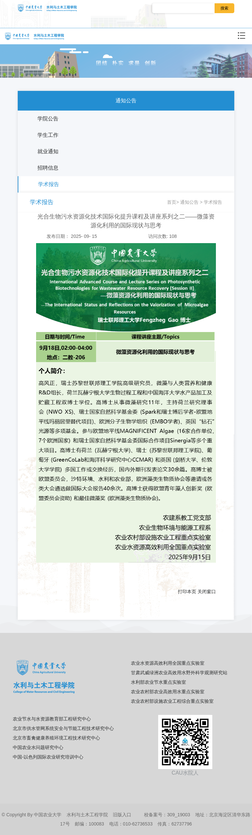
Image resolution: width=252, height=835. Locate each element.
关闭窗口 (207, 591)
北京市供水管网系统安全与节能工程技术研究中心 (63, 728)
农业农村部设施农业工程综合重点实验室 (172, 701)
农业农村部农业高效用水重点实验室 (167, 691)
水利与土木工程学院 (87, 814)
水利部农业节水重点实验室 (158, 682)
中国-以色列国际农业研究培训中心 (48, 757)
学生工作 (47, 135)
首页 (171, 202)
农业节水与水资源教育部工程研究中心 (52, 718)
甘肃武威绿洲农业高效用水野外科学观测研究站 (179, 672)
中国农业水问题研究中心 (38, 747)
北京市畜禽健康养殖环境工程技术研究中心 (56, 738)
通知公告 (126, 100)
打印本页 (187, 591)
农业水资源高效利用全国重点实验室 (167, 663)
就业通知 (47, 151)
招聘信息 (47, 168)
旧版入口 (122, 814)
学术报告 (48, 184)
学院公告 (47, 118)
